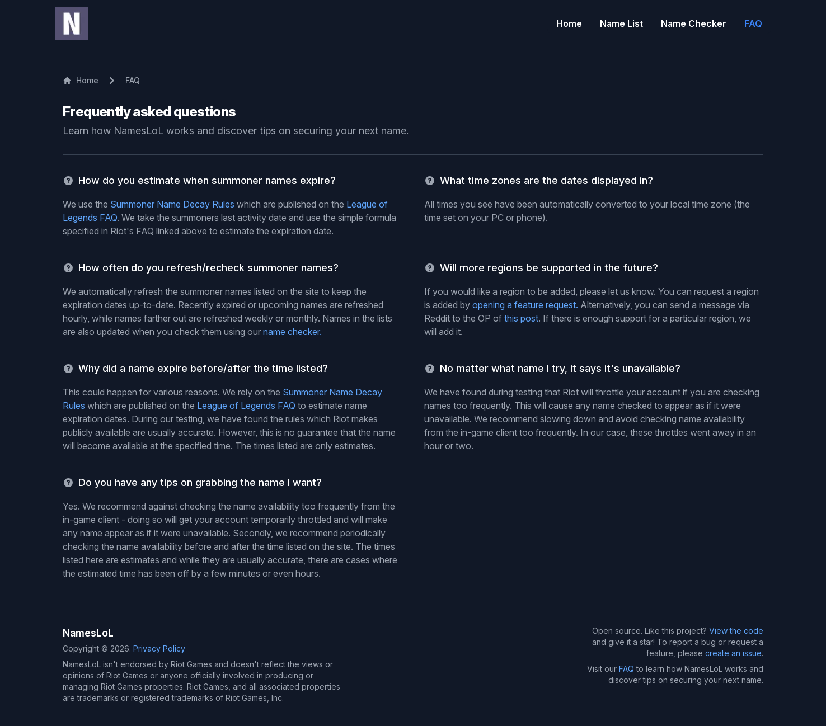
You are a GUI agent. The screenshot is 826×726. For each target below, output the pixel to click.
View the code (736, 630)
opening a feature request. (525, 304)
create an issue (733, 653)
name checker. (292, 331)
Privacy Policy (159, 648)
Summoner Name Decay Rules (172, 204)
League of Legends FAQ (246, 405)
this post (521, 318)
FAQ (626, 668)
